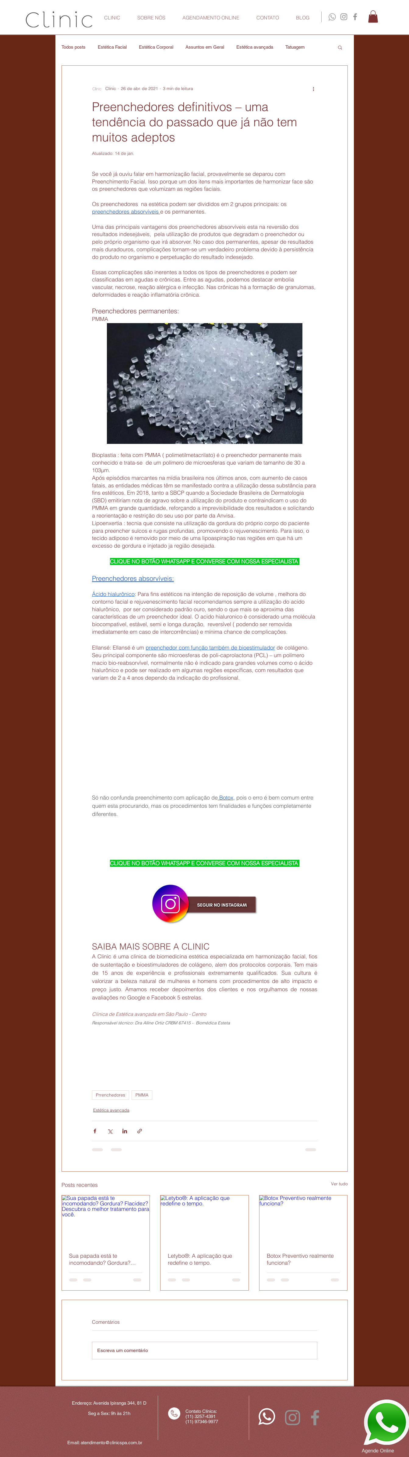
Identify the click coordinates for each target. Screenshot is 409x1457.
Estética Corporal (156, 47)
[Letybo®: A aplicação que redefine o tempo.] (204, 1220)
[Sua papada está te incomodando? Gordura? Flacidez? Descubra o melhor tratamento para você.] (106, 1220)
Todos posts (74, 47)
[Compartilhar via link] (140, 1131)
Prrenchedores (110, 1095)
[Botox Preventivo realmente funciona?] (303, 1220)
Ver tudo (339, 1184)
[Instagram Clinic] (343, 16)
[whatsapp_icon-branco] (266, 1416)
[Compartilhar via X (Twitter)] (110, 1131)
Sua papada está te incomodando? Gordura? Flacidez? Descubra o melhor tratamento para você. (105, 1259)
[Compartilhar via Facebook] (95, 1131)
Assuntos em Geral (204, 47)
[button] (373, 16)
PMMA (142, 1095)
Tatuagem (295, 47)
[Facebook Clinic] (355, 16)
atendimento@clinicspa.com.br (111, 1442)
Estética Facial (112, 47)
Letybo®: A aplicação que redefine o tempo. (200, 1259)
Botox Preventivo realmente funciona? (300, 1259)
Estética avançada (254, 47)
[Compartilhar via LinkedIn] (125, 1131)
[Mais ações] (313, 88)
